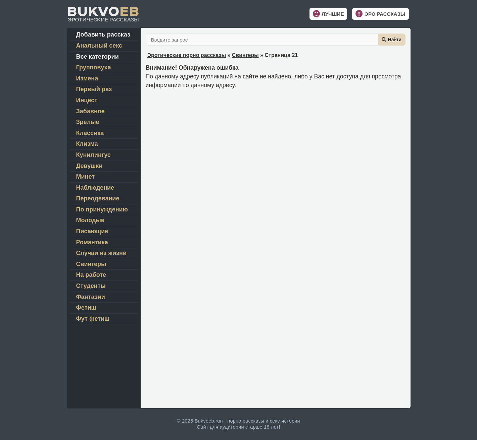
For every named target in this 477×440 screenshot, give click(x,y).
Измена (87, 78)
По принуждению (102, 209)
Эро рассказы (385, 14)
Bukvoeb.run (209, 421)
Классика (90, 133)
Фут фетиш (93, 318)
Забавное (90, 111)
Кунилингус (93, 154)
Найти (394, 39)
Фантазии (90, 297)
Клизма (87, 143)
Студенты (91, 285)
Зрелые (87, 122)
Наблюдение (95, 187)
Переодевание (98, 198)
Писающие (92, 231)
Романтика (92, 242)
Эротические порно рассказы (186, 55)
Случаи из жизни (101, 253)
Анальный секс (99, 45)
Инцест (86, 100)
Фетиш (86, 307)
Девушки (89, 166)
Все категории (97, 56)
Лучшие (333, 14)
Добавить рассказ (103, 34)
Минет (85, 176)
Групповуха (93, 67)
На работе (91, 274)
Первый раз (94, 89)
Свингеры (245, 55)
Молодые (90, 220)
